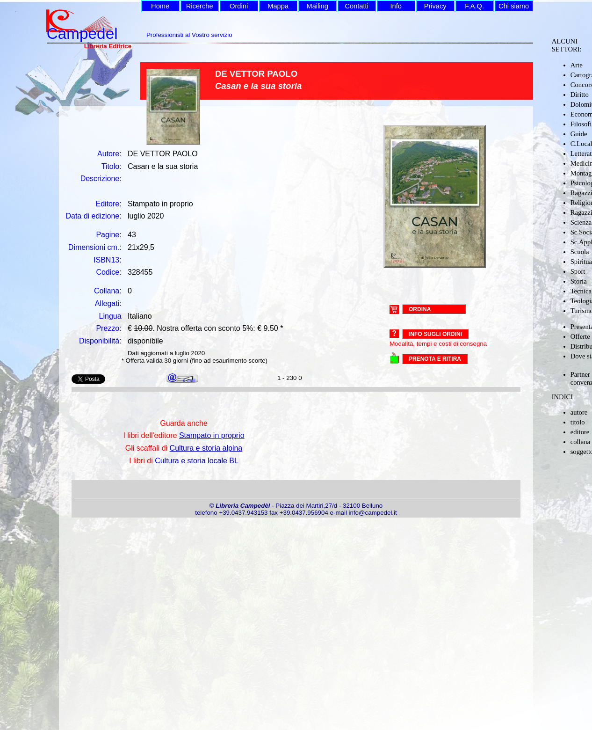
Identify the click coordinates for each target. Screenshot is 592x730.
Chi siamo (513, 6)
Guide (578, 134)
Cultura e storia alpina (206, 448)
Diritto (579, 94)
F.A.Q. (474, 6)
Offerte (580, 336)
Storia (578, 281)
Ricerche (199, 6)
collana (580, 441)
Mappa (278, 6)
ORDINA (420, 309)
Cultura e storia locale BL (196, 461)
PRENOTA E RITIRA (435, 359)
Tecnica (581, 291)
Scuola (579, 252)
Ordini (239, 6)
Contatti (356, 6)
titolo (577, 422)
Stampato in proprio (212, 435)
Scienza (581, 222)
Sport (577, 271)
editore (580, 432)
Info (395, 6)
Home (160, 6)
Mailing (317, 6)
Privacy (435, 6)
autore (579, 412)
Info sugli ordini (435, 334)
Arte (576, 65)
